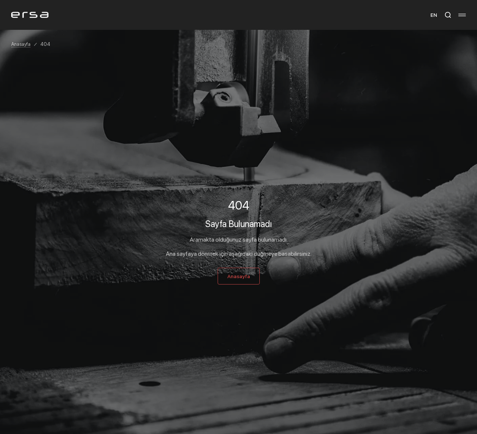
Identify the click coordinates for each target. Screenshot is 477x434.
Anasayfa (21, 44)
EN (433, 15)
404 (45, 44)
